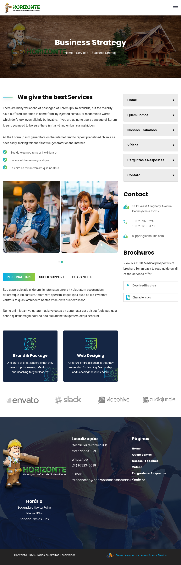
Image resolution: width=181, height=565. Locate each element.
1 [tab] (62, 262)
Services (82, 53)
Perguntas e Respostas (150, 160)
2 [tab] (59, 262)
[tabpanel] (31, 217)
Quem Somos (150, 115)
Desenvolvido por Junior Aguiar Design (135, 555)
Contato (150, 175)
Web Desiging (90, 355)
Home (69, 53)
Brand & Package (30, 355)
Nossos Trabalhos (150, 130)
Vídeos (150, 145)
